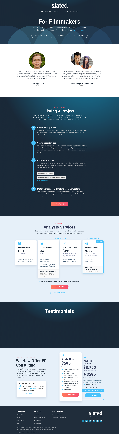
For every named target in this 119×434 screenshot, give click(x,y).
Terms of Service (20, 425)
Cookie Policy (36, 425)
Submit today (79, 30)
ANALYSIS (61, 36)
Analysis (36, 413)
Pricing (65, 11)
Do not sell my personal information (49, 425)
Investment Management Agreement (45, 427)
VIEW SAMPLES (59, 292)
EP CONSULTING (78, 36)
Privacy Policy (29, 425)
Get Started (59, 203)
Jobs (18, 422)
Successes (74, 11)
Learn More (28, 392)
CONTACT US (70, 393)
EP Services (37, 419)
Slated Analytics (57, 413)
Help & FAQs (20, 419)
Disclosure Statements (59, 416)
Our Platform (45, 11)
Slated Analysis (33, 387)
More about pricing (42, 180)
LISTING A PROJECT (42, 36)
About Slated (20, 413)
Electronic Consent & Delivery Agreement (26, 427)
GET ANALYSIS (60, 286)
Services (56, 11)
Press (18, 416)
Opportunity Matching (50, 117)
